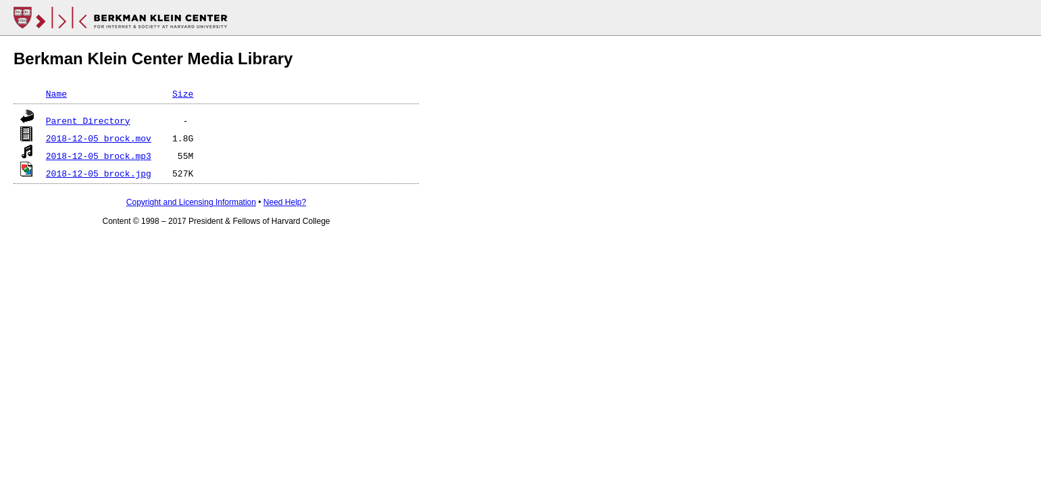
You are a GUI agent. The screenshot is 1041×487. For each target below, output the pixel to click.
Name (56, 93)
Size (182, 93)
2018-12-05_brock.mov (98, 138)
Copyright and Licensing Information (191, 202)
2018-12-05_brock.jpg (98, 173)
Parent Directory (88, 120)
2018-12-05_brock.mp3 (98, 155)
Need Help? (284, 202)
